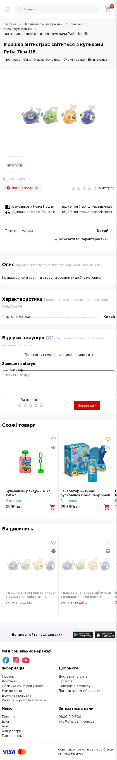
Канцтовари (11, 731)
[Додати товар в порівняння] (53, 447)
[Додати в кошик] (52, 507)
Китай (102, 231)
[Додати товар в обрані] (53, 439)
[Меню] (7, 9)
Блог (6, 721)
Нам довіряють (13, 691)
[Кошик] (108, 9)
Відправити (86, 406)
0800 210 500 (70, 717)
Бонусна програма (16, 695)
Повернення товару (75, 686)
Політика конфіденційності (23, 686)
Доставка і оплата (73, 676)
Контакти (9, 681)
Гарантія (65, 681)
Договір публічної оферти (79, 691)
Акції (6, 726)
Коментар (15, 370)
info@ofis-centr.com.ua (76, 721)
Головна (8, 717)
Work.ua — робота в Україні (24, 700)
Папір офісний (13, 736)
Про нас (8, 676)
